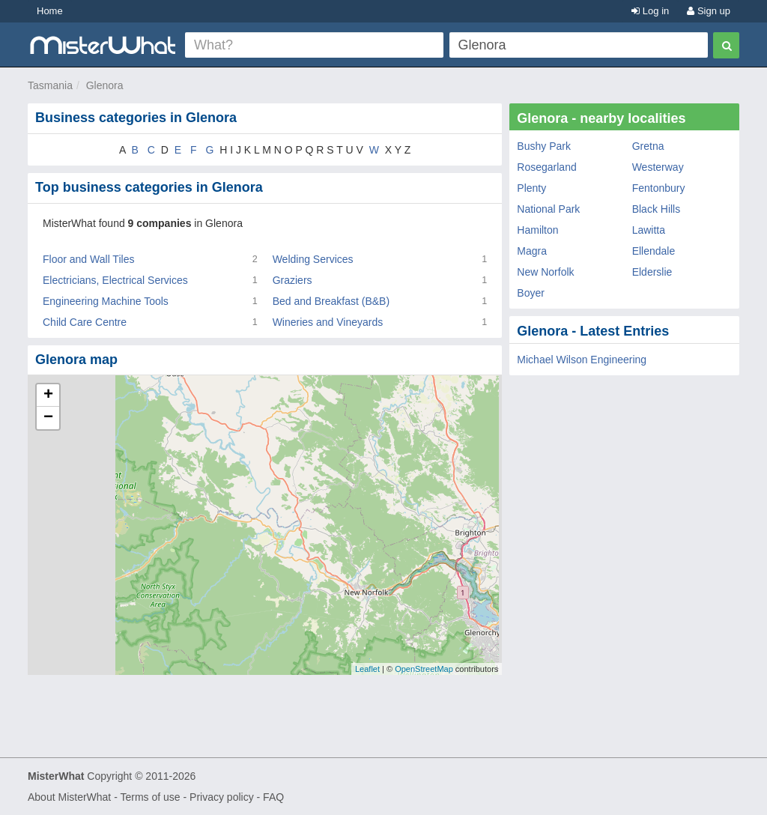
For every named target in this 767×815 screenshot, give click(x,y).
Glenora (105, 85)
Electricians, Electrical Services (115, 280)
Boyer (531, 293)
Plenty (531, 188)
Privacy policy (222, 797)
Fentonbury (658, 188)
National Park (548, 209)
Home (50, 10)
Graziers (292, 280)
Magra (532, 251)
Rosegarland (546, 167)
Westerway (658, 167)
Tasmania (50, 85)
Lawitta (648, 230)
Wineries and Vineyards (328, 322)
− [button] (48, 418)
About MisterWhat (69, 797)
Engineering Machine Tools (106, 301)
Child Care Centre (85, 322)
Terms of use (150, 797)
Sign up (708, 10)
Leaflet (367, 668)
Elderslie (652, 272)
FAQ (273, 797)
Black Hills (656, 209)
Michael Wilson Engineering (581, 360)
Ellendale (654, 251)
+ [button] (48, 395)
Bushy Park (544, 146)
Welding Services (313, 259)
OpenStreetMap (424, 668)
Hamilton (537, 230)
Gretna (648, 146)
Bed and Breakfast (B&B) (331, 301)
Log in (650, 10)
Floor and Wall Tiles (88, 259)
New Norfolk (545, 272)
